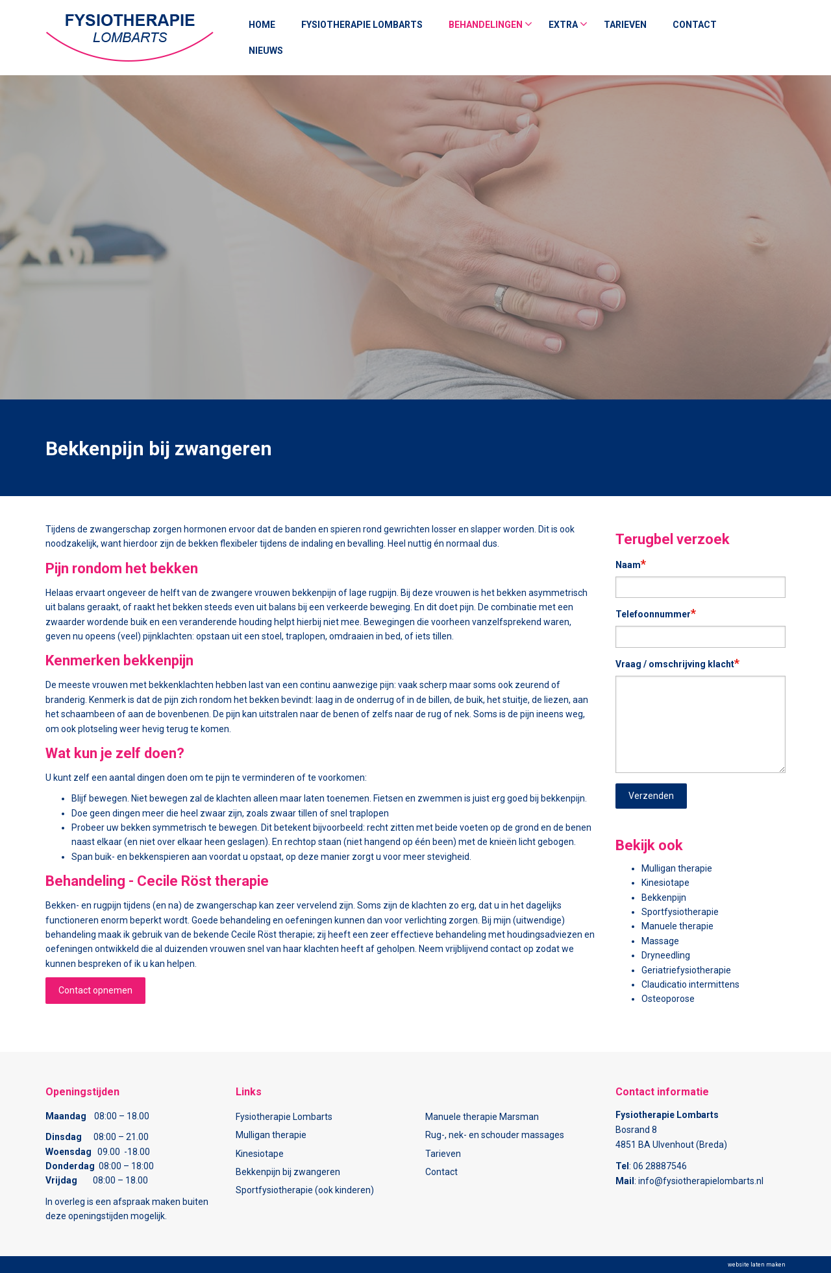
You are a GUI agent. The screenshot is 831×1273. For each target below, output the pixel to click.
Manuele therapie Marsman (482, 1117)
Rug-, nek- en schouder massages (494, 1135)
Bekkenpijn (663, 897)
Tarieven (625, 24)
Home (262, 24)
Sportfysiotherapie (680, 912)
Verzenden (651, 796)
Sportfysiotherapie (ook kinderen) (305, 1190)
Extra (563, 24)
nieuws (266, 50)
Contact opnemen (95, 990)
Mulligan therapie (676, 868)
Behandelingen (486, 24)
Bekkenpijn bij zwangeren (288, 1172)
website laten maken (757, 1264)
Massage (660, 941)
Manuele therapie (677, 926)
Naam (630, 564)
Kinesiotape (665, 882)
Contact (695, 24)
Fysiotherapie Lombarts (362, 24)
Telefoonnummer (655, 613)
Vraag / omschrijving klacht (677, 663)
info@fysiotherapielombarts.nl (700, 1181)
